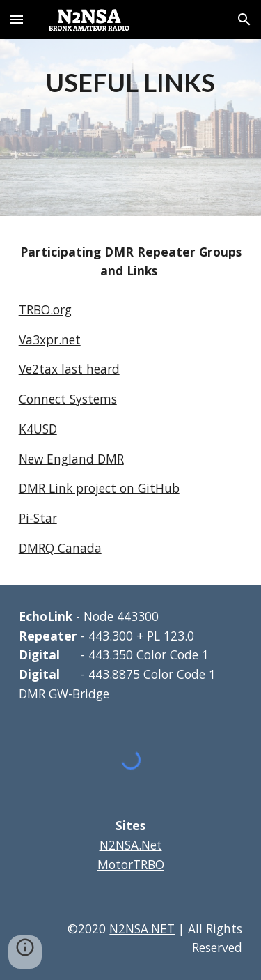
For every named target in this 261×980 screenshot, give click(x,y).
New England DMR (71, 458)
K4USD (38, 428)
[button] (16, 19)
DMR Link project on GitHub (99, 488)
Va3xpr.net (50, 339)
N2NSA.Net (131, 844)
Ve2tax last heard (69, 368)
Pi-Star (38, 518)
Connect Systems (68, 398)
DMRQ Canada (60, 547)
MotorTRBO (130, 864)
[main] (130, 81)
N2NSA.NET (142, 928)
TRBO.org (45, 309)
